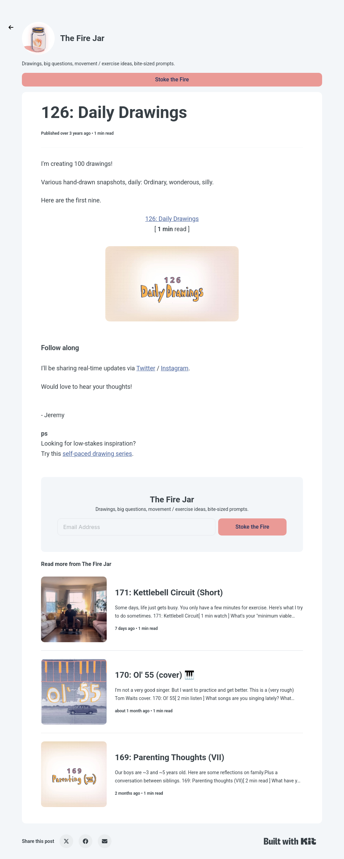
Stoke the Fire (172, 79)
